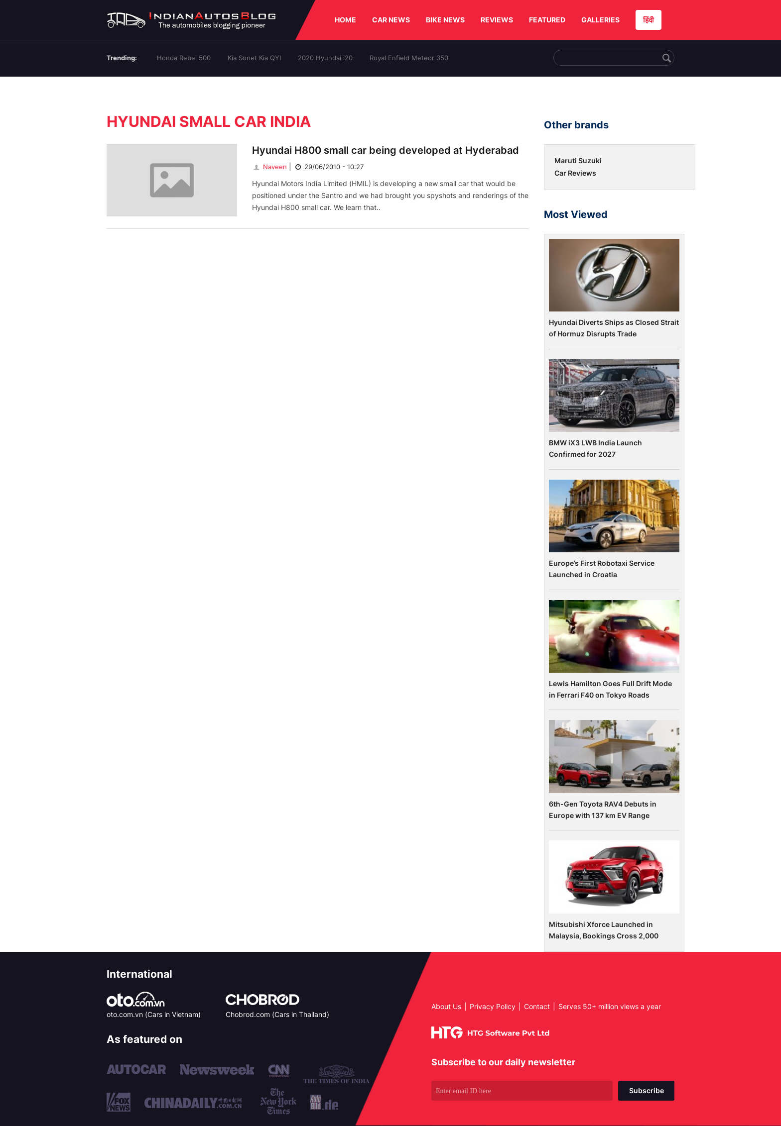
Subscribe (646, 1090)
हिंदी (648, 19)
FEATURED (547, 19)
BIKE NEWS (445, 19)
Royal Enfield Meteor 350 (409, 58)
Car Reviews (575, 173)
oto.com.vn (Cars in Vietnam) (154, 1014)
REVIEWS (497, 19)
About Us (446, 1006)
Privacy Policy (493, 1006)
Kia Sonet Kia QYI (254, 58)
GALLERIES (600, 19)
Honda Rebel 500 (184, 58)
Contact (537, 1006)
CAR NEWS (391, 19)
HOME (345, 19)
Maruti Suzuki (578, 160)
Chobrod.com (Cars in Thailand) (277, 1014)
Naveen (269, 167)
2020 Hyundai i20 (325, 58)
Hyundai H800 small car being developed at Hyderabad (385, 150)
